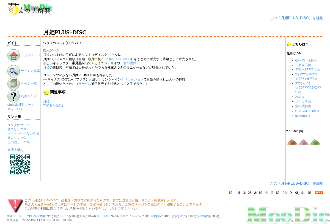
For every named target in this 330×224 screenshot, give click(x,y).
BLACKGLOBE (307, 111)
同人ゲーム (51, 50)
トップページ (23, 55)
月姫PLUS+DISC (118, 59)
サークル (84, 83)
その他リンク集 (18, 142)
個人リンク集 (17, 138)
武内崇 (155, 216)
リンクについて (18, 125)
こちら (109, 208)
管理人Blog (15, 150)
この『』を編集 (296, 18)
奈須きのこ (178, 216)
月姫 (46, 54)
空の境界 (129, 63)
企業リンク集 (17, 129)
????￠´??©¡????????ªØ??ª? (308, 88)
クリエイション (132, 79)
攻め (299, 97)
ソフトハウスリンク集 (23, 133)
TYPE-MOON (53, 105)
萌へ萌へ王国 (306, 60)
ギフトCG (14, 109)
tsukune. (303, 115)
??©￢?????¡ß (307, 69)
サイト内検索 (23, 71)
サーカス (303, 101)
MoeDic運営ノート (21, 105)
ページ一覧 (22, 83)
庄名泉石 (303, 65)
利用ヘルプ (22, 96)
